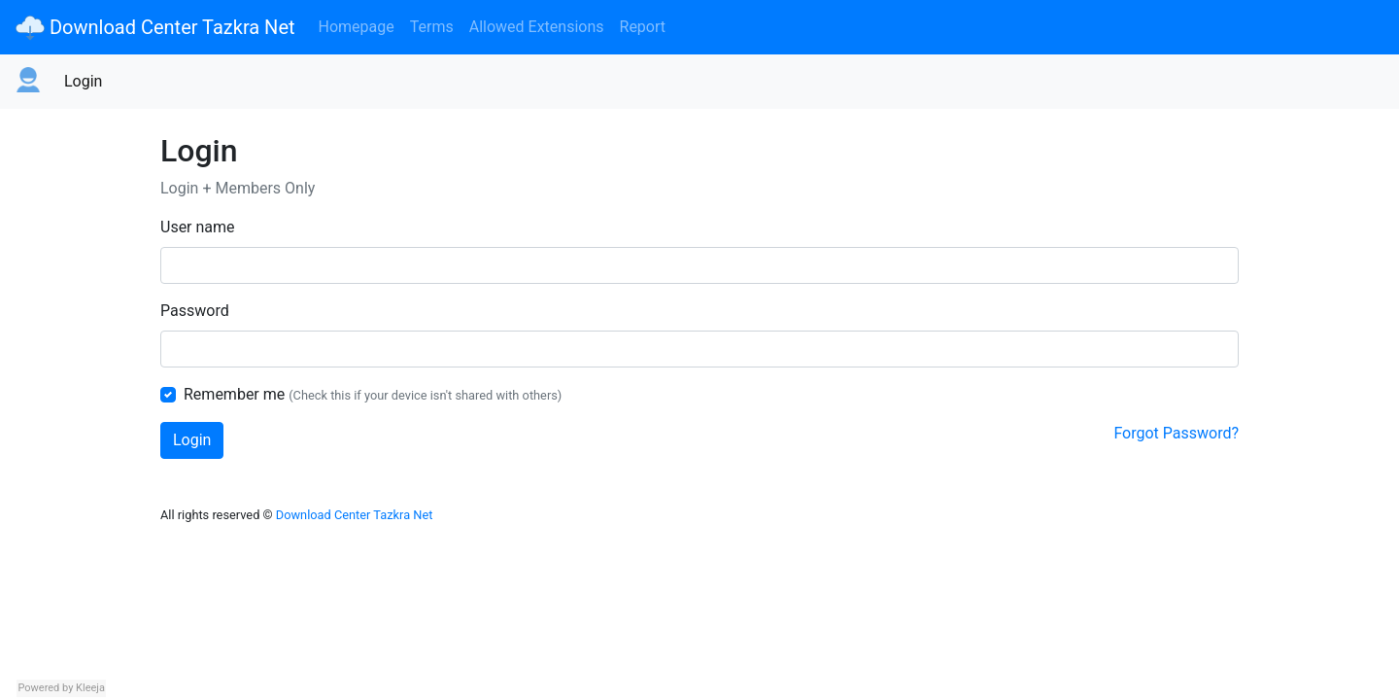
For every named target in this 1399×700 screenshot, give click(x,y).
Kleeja (90, 688)
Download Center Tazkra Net (155, 27)
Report (643, 27)
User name (197, 227)
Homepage (356, 27)
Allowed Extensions (536, 27)
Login (83, 81)
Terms (432, 27)
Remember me (234, 394)
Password (194, 310)
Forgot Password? (1176, 433)
